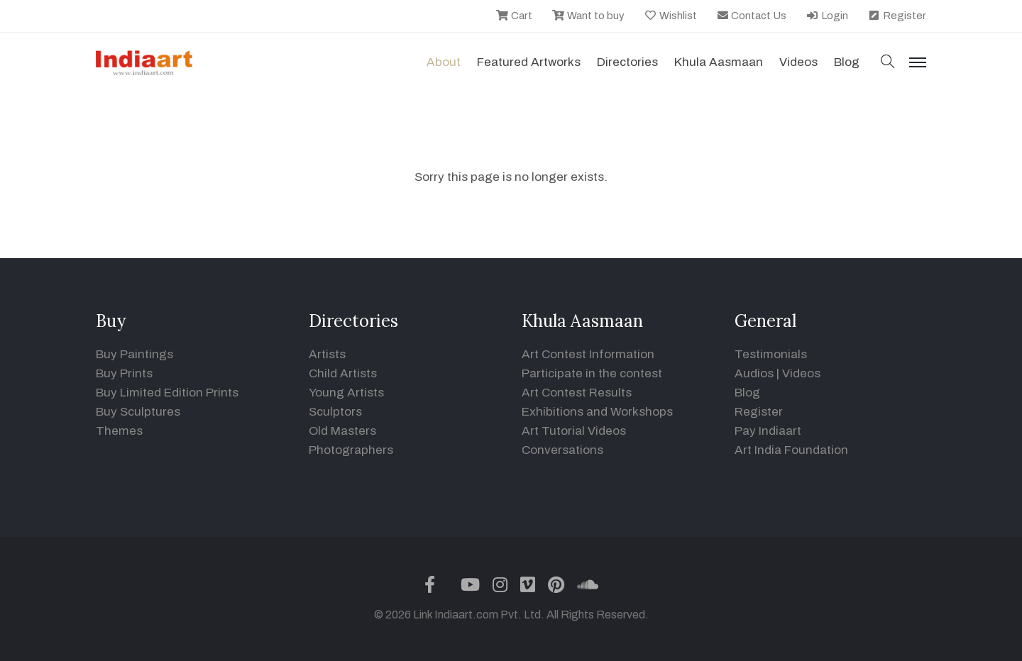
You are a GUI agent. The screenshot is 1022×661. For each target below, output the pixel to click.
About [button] (444, 62)
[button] (888, 62)
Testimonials (771, 354)
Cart (513, 15)
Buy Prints (124, 373)
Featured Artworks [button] (529, 62)
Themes (119, 431)
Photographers (351, 450)
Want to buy (588, 15)
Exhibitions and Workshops (597, 411)
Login (827, 15)
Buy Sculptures (138, 411)
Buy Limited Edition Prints (167, 392)
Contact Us (751, 15)
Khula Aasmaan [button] (718, 62)
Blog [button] (846, 62)
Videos (798, 62)
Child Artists (343, 373)
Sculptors (335, 411)
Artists (327, 354)
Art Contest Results (577, 392)
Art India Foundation (791, 450)
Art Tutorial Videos (574, 431)
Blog (747, 392)
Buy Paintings (134, 354)
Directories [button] (627, 62)
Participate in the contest (592, 373)
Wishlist (670, 15)
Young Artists (346, 392)
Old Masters (342, 431)
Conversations (562, 450)
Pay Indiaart (768, 431)
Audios (754, 373)
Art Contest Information (588, 354)
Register (896, 15)
